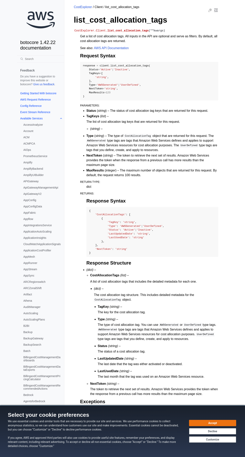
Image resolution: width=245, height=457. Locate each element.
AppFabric (29, 212)
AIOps (27, 149)
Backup (28, 332)
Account (28, 131)
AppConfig (29, 200)
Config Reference (31, 105)
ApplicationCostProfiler (37, 250)
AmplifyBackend (33, 168)
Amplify (27, 162)
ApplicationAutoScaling (37, 231)
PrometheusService (35, 156)
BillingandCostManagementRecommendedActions (41, 387)
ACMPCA (29, 143)
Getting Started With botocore (38, 93)
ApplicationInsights (34, 237)
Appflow (28, 219)
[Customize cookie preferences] (212, 439)
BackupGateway (33, 338)
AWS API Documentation (111, 48)
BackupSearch (32, 344)
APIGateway (31, 181)
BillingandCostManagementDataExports (41, 368)
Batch (26, 351)
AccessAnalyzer (33, 124)
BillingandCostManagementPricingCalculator (41, 378)
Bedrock (28, 395)
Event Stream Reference (35, 112)
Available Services (31, 118)
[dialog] (122, 431)
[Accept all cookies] (212, 423)
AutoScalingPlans (34, 319)
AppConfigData (32, 206)
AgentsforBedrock (34, 401)
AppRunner (30, 263)
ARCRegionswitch (34, 281)
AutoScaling (30, 313)
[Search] (40, 58)
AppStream (30, 269)
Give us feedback (43, 84)
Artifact (27, 294)
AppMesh (29, 256)
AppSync (28, 275)
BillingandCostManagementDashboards (41, 359)
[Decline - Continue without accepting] (212, 431)
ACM (26, 137)
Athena (27, 300)
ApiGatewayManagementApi (40, 187)
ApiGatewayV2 (32, 193)
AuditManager (31, 307)
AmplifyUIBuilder (33, 175)
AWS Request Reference (35, 99)
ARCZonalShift (32, 288)
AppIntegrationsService (37, 225)
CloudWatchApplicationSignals (42, 244)
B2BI (26, 325)
